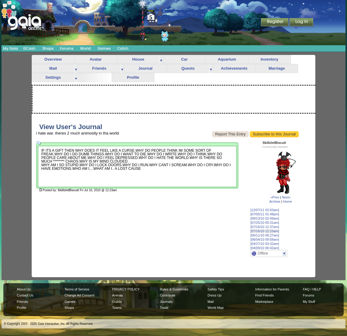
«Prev (275, 197)
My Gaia (10, 48)
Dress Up (214, 295)
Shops (47, 48)
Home (287, 201)
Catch (123, 48)
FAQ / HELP (312, 289)
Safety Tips (216, 289)
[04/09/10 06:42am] (264, 248)
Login (301, 22)
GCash (29, 48)
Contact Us (25, 295)
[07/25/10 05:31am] (264, 222)
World (85, 48)
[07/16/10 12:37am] (264, 227)
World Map (216, 307)
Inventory (270, 59)
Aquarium (227, 59)
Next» (286, 197)
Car (184, 59)
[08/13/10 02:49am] (264, 218)
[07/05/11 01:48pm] (264, 214)
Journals (166, 301)
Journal (145, 68)
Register (275, 22)
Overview (53, 59)
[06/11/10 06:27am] (264, 235)
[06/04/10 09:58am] (264, 239)
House (138, 59)
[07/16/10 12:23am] (264, 231)
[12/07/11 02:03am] (264, 210)
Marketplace (264, 301)
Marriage (277, 68)
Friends (99, 68)
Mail (53, 68)
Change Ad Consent (79, 295)
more (161, 59)
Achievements (234, 68)
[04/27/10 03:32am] (264, 244)
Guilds (117, 301)
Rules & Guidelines (174, 289)
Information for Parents (272, 289)
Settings (53, 77)
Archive (274, 201)
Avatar (96, 59)
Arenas (117, 295)
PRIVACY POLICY (126, 289)
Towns (117, 307)
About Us (23, 289)
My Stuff (309, 301)
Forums (66, 48)
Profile (133, 77)
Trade (164, 307)
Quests (188, 68)
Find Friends (264, 295)
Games (104, 48)
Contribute (167, 295)
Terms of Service (77, 289)
